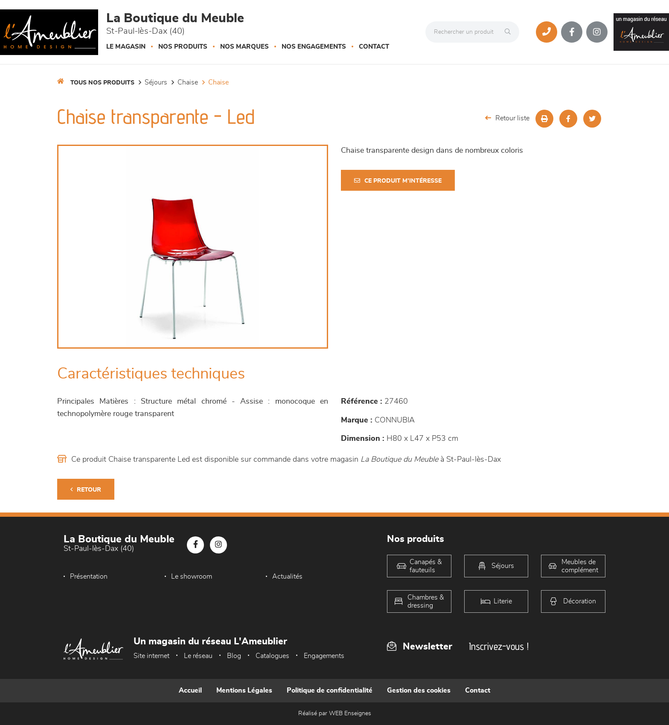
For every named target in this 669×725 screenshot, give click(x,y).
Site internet (151, 655)
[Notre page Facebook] (571, 32)
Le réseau (198, 655)
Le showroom (191, 576)
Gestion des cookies (419, 690)
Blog (234, 655)
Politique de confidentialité (329, 690)
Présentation (89, 576)
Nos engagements (314, 47)
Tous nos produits (102, 83)
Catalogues (272, 655)
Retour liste (507, 118)
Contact (374, 47)
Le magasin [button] (125, 47)
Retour (85, 489)
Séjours (156, 82)
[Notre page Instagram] (597, 32)
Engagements (324, 655)
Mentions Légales (244, 690)
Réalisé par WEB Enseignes (334, 713)
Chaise (187, 82)
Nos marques (244, 47)
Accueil (190, 690)
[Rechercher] (509, 32)
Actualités (287, 576)
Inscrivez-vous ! (499, 646)
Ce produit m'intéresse (398, 181)
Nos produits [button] (182, 47)
